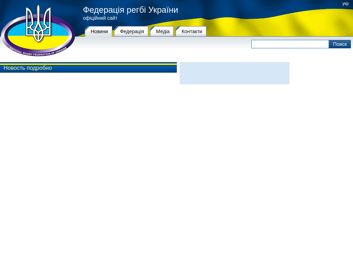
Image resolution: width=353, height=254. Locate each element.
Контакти (191, 31)
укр (345, 3)
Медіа (162, 31)
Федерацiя (132, 31)
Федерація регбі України (130, 10)
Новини (99, 31)
